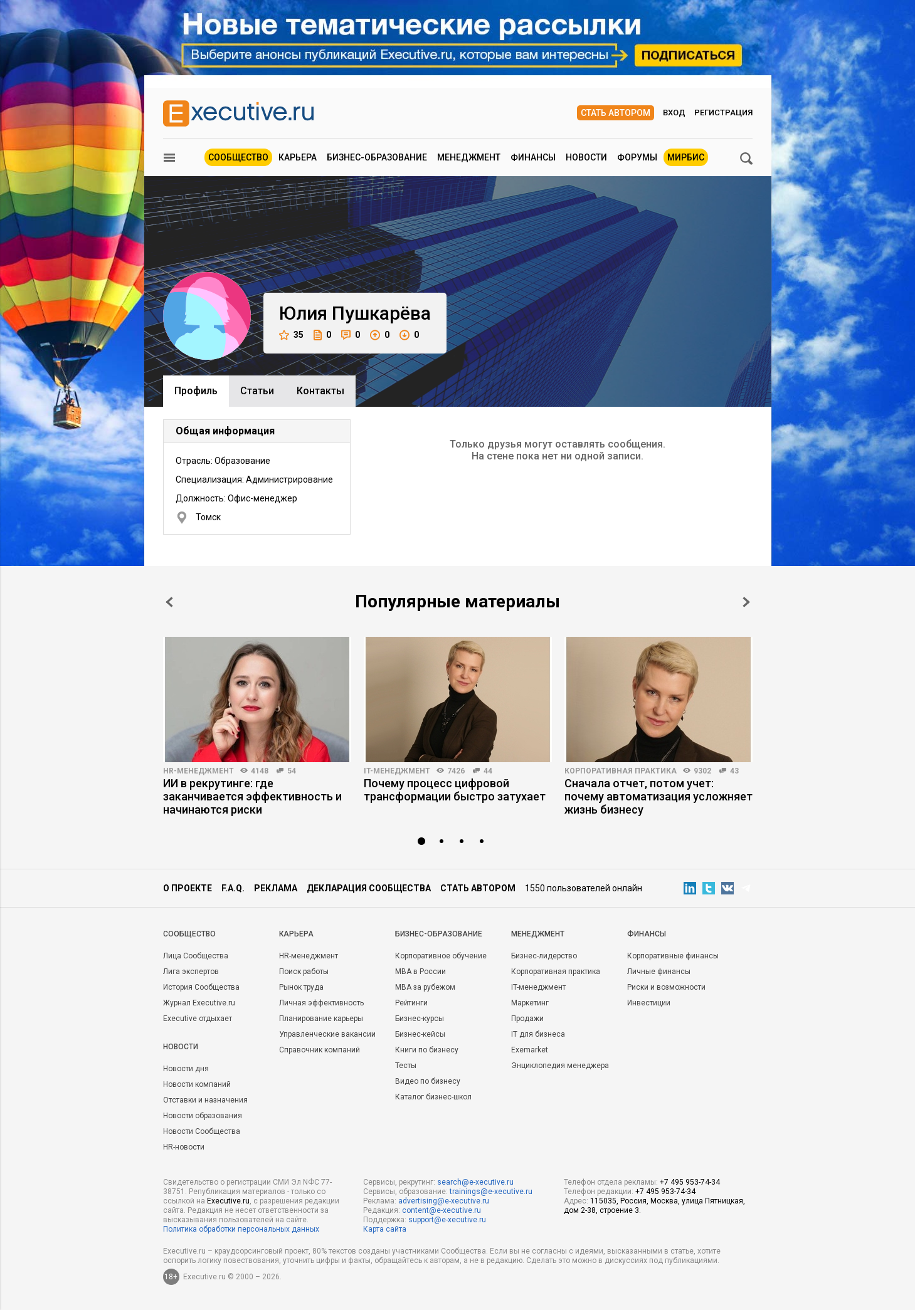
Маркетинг (530, 1002)
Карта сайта (384, 1229)
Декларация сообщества (369, 888)
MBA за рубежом (425, 987)
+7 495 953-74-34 (690, 1182)
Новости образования (202, 1115)
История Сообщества (201, 987)
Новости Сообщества (201, 1131)
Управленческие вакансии (327, 1034)
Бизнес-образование (377, 157)
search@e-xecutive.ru (475, 1182)
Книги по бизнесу (426, 1049)
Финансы (533, 157)
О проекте (187, 888)
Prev (169, 602)
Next (746, 602)
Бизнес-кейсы (420, 1034)
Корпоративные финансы (673, 955)
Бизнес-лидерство (544, 955)
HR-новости (183, 1147)
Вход (674, 112)
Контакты (320, 391)
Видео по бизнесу (427, 1081)
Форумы (637, 157)
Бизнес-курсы (419, 1018)
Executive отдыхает (197, 1018)
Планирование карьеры (321, 1018)
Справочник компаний (319, 1049)
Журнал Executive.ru (199, 1002)
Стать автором (615, 113)
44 (488, 771)
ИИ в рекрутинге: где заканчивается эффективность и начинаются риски (252, 796)
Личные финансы (658, 971)
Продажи (527, 1018)
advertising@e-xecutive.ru (443, 1201)
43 (734, 771)
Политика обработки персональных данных (241, 1229)
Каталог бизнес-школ (433, 1097)
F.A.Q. (233, 888)
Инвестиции (648, 1002)
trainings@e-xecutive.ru (491, 1191)
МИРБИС (685, 157)
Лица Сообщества (195, 955)
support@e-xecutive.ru (447, 1219)
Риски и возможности (666, 987)
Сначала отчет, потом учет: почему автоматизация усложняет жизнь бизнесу (658, 796)
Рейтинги (411, 1002)
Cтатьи (257, 391)
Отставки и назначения (205, 1100)
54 (291, 771)
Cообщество (189, 934)
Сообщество (238, 157)
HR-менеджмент (198, 771)
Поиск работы (304, 971)
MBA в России (420, 971)
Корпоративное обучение (441, 955)
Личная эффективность (321, 1002)
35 (291, 335)
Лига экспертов (191, 971)
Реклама (275, 888)
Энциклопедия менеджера (560, 1065)
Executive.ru (228, 1201)
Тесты (405, 1065)
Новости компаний (197, 1084)
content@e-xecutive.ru (441, 1210)
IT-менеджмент (397, 771)
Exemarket (529, 1049)
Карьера (297, 157)
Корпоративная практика (620, 771)
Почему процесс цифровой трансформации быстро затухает (455, 790)
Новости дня (186, 1068)
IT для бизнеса (538, 1034)
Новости (586, 157)
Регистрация (723, 112)
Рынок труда (301, 987)
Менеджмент (468, 157)
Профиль (196, 391)
